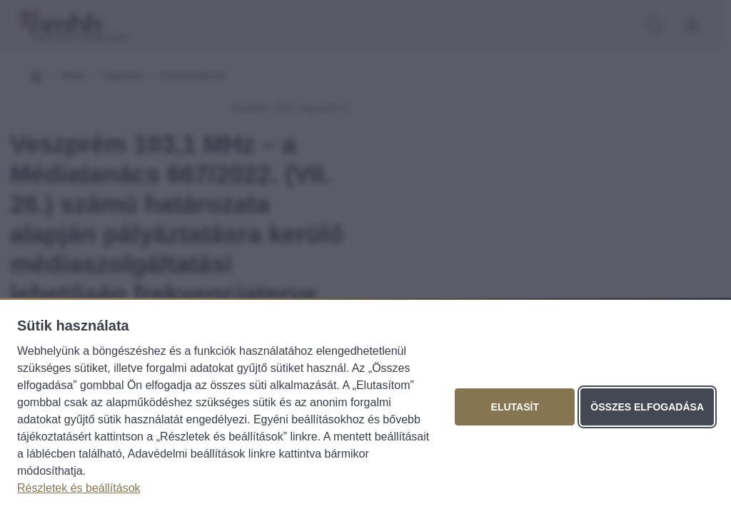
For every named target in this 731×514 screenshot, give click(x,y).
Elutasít (515, 407)
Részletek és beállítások (79, 488)
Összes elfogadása (647, 407)
